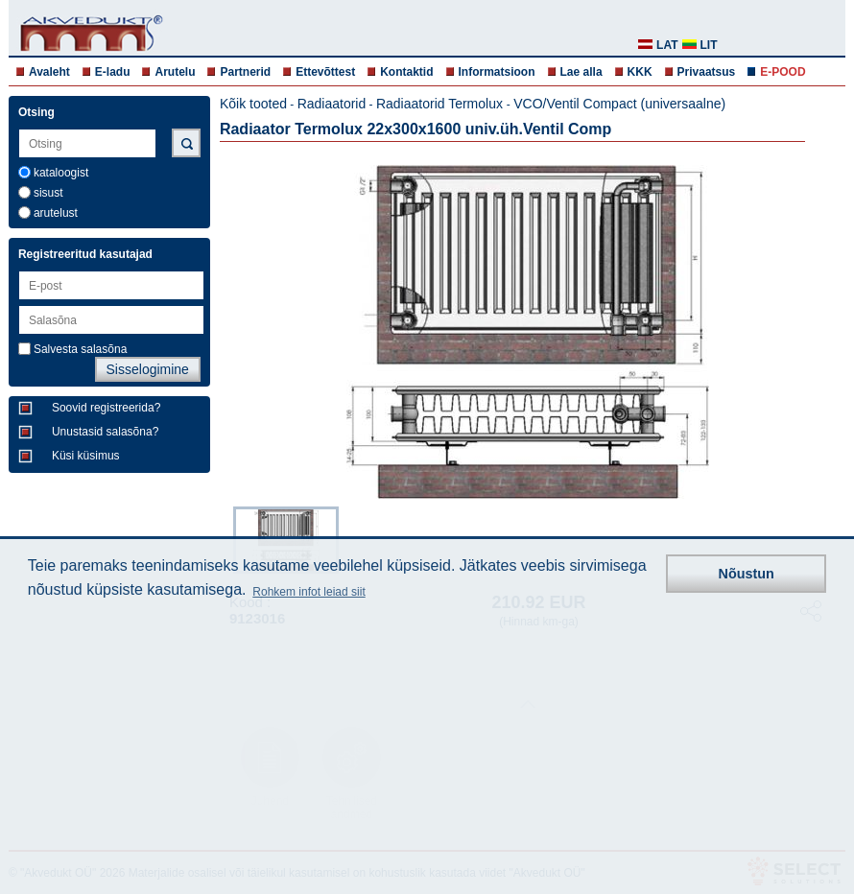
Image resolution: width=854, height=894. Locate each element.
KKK (640, 72)
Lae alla (581, 72)
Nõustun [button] (746, 573)
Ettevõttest (325, 72)
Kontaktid (406, 72)
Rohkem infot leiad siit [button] (308, 592)
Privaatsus (706, 72)
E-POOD (782, 72)
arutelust (56, 213)
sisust (48, 193)
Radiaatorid (332, 103)
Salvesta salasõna (80, 349)
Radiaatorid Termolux (441, 103)
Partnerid (245, 72)
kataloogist (61, 172)
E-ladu (112, 72)
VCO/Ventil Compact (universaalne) (619, 103)
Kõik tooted (253, 103)
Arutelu (174, 72)
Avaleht (49, 72)
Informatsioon (497, 72)
